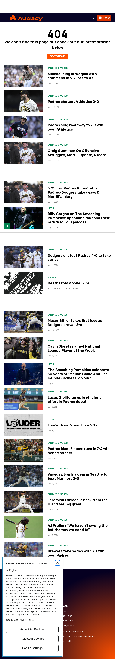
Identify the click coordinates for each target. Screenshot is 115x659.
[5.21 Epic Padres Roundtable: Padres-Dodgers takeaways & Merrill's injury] (23, 192)
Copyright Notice (67, 625)
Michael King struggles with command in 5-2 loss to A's (72, 75)
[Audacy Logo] (26, 18)
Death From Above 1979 (68, 283)
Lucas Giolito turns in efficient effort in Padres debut (74, 399)
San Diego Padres (58, 68)
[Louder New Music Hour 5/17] (23, 425)
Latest (52, 419)
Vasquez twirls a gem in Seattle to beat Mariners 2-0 (77, 476)
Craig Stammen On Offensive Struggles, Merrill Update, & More (77, 152)
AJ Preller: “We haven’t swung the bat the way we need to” (78, 527)
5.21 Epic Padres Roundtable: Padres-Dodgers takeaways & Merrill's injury (73, 192)
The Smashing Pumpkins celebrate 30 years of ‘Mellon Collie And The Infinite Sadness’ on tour (78, 373)
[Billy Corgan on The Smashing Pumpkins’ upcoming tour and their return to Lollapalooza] (23, 218)
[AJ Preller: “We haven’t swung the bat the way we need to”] (23, 527)
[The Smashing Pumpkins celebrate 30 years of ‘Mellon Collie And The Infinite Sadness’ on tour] (23, 374)
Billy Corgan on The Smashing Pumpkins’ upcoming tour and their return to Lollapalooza (79, 217)
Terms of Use (66, 621)
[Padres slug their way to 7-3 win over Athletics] (23, 127)
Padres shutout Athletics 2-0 (73, 101)
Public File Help (66, 641)
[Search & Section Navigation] (5, 18)
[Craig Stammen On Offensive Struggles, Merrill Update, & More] (23, 153)
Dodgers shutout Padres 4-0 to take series (79, 257)
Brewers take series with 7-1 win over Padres (76, 553)
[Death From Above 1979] (23, 283)
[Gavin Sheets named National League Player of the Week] (23, 348)
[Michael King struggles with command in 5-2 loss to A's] (23, 76)
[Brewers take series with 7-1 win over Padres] (23, 553)
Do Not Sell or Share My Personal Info (77, 636)
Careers (63, 611)
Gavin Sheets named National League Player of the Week (74, 348)
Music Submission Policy (71, 631)
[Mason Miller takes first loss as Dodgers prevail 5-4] (23, 322)
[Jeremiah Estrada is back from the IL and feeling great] (23, 502)
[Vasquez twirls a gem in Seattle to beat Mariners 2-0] (23, 476)
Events (52, 277)
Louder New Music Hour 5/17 (72, 425)
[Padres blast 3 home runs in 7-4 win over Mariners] (23, 450)
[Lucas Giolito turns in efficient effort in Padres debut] (23, 399)
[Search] (93, 18)
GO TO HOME (57, 56)
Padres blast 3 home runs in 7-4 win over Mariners (78, 450)
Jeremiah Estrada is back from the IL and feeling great (78, 501)
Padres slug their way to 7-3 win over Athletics (75, 127)
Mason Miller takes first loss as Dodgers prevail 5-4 (75, 322)
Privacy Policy (65, 616)
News (51, 208)
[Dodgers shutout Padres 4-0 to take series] (23, 257)
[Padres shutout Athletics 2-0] (23, 101)
